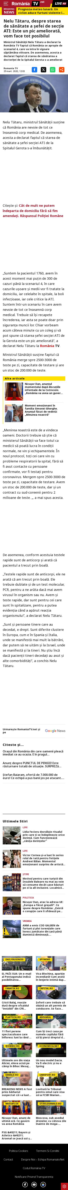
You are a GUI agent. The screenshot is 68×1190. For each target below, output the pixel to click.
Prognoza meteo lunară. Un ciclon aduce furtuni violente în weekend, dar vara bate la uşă (41, 11)
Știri (26, 874)
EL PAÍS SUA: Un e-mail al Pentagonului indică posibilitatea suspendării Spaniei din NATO (17, 976)
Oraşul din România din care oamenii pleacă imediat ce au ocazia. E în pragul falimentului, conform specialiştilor (33, 753)
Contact (8, 1159)
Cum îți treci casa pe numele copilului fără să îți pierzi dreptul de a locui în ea (50, 1034)
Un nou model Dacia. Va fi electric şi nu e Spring (49, 1063)
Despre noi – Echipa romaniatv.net (42, 1159)
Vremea (27, 921)
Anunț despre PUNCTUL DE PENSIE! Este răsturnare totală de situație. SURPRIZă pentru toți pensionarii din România (31, 765)
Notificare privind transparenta (34, 1176)
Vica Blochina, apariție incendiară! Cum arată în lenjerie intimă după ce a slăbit (50, 976)
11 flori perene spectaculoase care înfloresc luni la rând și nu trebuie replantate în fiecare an (16, 1034)
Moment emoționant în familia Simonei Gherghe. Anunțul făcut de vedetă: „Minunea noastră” (41, 410)
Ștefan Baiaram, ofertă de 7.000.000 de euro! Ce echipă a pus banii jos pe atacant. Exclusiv (32, 776)
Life (25, 827)
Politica (28, 897)
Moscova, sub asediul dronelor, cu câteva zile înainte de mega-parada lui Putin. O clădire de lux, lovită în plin (51, 1121)
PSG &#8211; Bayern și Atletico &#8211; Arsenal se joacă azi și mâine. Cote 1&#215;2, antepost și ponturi (16, 1135)
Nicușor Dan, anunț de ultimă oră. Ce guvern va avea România (16, 1121)
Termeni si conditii (47, 1150)
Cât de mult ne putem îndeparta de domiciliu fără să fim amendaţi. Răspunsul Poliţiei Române (33, 210)
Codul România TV (34, 1168)
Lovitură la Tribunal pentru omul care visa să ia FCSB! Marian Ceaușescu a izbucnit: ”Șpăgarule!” (50, 1092)
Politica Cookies (18, 1150)
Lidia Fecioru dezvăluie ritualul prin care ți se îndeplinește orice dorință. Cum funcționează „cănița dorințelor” (44, 836)
